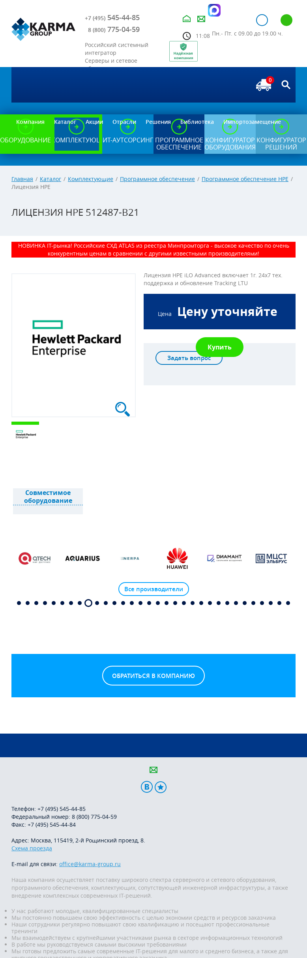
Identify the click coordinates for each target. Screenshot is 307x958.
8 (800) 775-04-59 (94, 816)
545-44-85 (112, 17)
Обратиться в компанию (153, 676)
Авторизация (262, 20)
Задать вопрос (189, 358)
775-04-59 (114, 29)
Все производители (153, 589)
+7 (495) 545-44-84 (52, 824)
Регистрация (286, 20)
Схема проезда (31, 848)
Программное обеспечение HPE (245, 179)
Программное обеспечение (157, 179)
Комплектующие (90, 179)
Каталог (50, 179)
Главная (22, 179)
